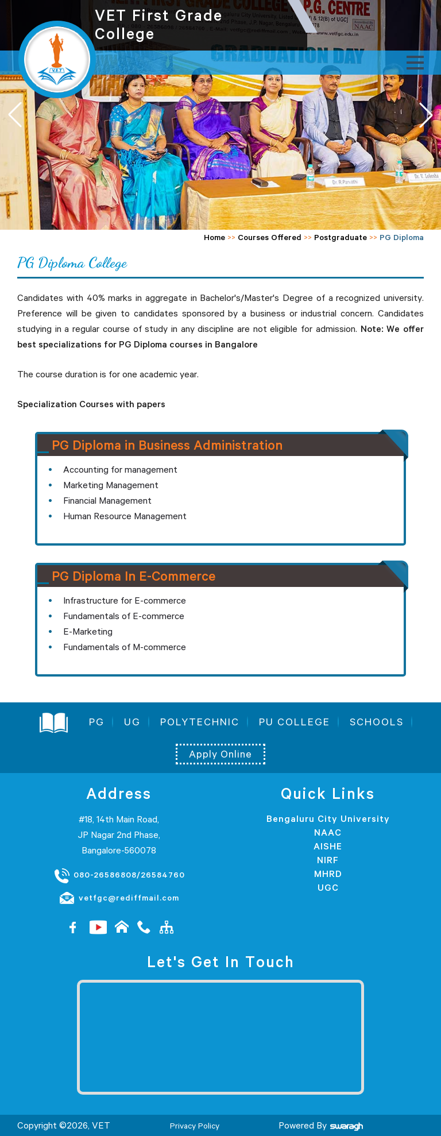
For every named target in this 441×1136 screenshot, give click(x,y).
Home (214, 237)
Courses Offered (269, 237)
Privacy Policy (194, 1125)
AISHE (328, 846)
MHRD (328, 873)
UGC (328, 887)
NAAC (328, 832)
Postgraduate (340, 237)
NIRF (328, 860)
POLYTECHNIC (199, 722)
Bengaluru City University (328, 818)
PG (97, 722)
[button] (426, 114)
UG (132, 722)
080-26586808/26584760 (119, 875)
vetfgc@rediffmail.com (119, 898)
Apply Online (220, 754)
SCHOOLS (377, 722)
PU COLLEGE (294, 722)
